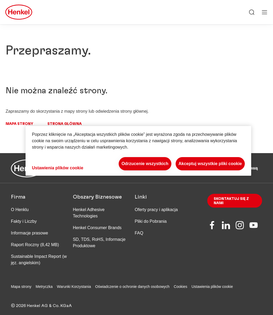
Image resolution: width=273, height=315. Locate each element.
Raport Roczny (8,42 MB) (35, 244)
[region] (138, 151)
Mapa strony (19, 124)
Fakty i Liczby (24, 221)
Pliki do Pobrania (151, 221)
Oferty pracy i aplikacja (156, 209)
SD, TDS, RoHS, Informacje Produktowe (99, 242)
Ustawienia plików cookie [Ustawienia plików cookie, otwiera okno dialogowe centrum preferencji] (57, 168)
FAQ (139, 233)
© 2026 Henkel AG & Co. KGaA (41, 302)
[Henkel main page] (18, 12)
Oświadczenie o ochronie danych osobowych (132, 286)
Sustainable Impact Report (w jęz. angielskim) (39, 259)
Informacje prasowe (29, 233)
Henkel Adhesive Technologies (89, 212)
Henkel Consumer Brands (97, 227)
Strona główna (64, 124)
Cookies (180, 286)
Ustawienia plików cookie (212, 286)
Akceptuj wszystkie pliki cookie (210, 163)
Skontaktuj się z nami (231, 201)
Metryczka (44, 286)
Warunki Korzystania (74, 286)
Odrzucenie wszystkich (145, 163)
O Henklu (20, 209)
